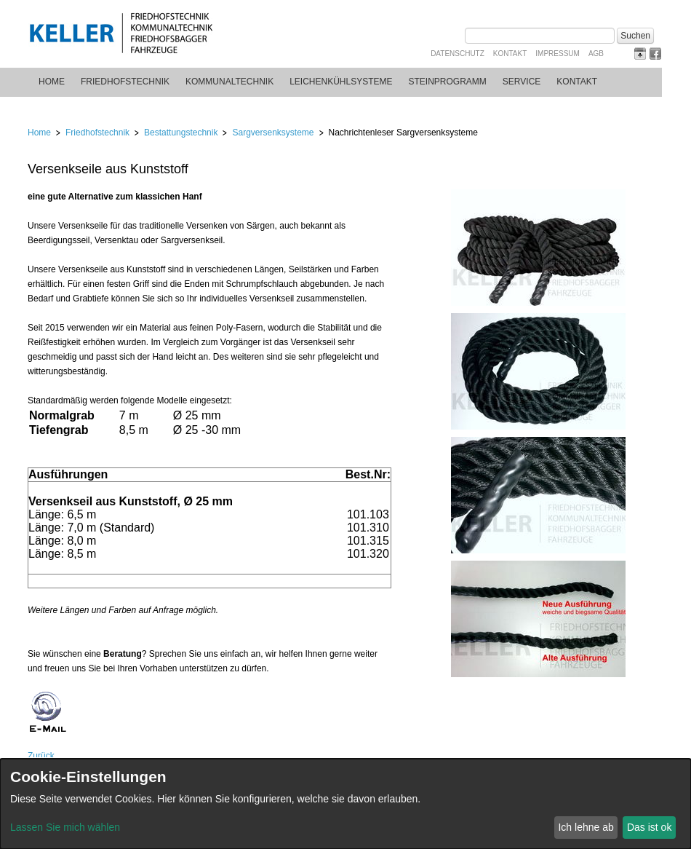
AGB (596, 54)
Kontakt (510, 54)
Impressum (557, 54)
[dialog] (345, 804)
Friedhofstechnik (125, 81)
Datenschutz (457, 54)
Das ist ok (649, 827)
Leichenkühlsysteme (340, 81)
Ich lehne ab (585, 827)
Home (52, 81)
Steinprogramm (448, 81)
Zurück (41, 756)
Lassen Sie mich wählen (65, 827)
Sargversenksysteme (272, 132)
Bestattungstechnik (180, 132)
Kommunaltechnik (229, 81)
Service (521, 81)
